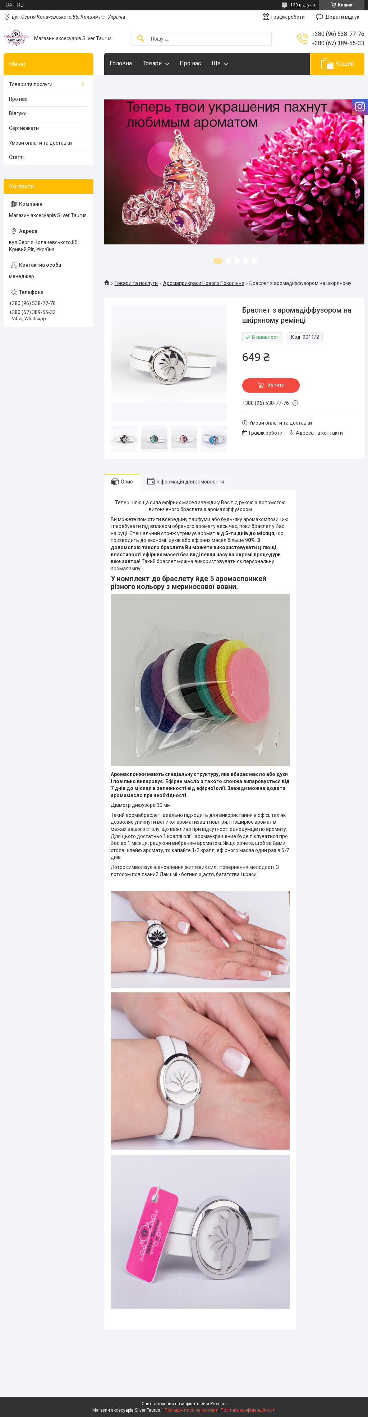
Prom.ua (218, 1403)
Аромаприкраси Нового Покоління (203, 283)
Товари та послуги (136, 283)
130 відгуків (302, 5)
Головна (121, 63)
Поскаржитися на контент (191, 1410)
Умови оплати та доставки (40, 143)
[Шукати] (140, 39)
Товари (152, 63)
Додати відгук (342, 17)
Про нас (190, 63)
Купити (276, 385)
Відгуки (18, 113)
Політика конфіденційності (248, 1410)
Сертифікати (24, 128)
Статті (16, 157)
